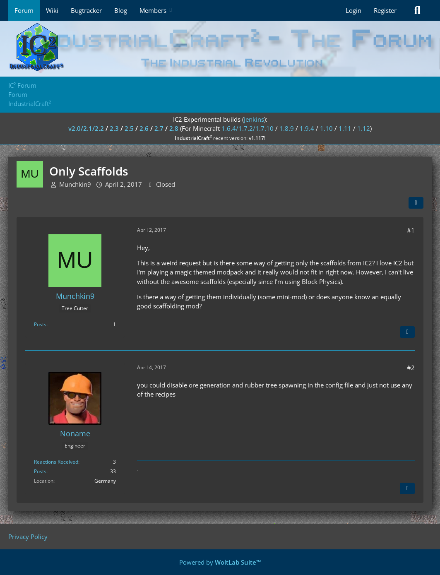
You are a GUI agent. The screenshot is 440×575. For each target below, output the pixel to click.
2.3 (114, 128)
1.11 (345, 128)
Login (353, 10)
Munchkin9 (75, 184)
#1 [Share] (411, 230)
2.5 (129, 128)
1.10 (326, 128)
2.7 (158, 128)
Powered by (220, 562)
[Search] (417, 10)
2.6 (144, 128)
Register (385, 10)
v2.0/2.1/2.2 (86, 128)
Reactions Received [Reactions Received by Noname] (56, 461)
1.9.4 (307, 128)
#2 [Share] (411, 367)
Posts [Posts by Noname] (40, 471)
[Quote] (407, 332)
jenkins (254, 119)
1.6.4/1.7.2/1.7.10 (247, 128)
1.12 (363, 128)
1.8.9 (286, 128)
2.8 (173, 128)
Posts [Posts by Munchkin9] (40, 324)
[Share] (416, 203)
